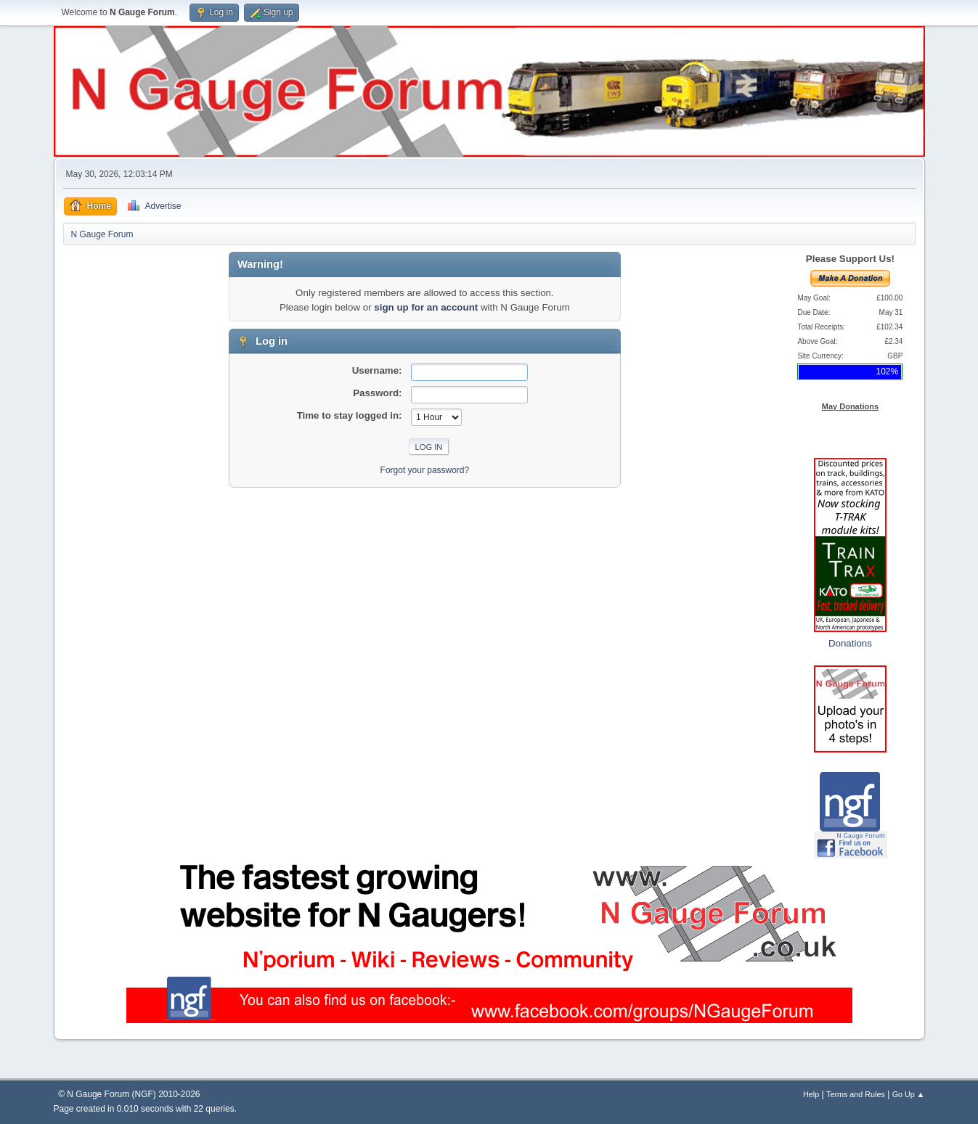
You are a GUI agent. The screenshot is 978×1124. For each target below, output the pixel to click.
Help (811, 1094)
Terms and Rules (855, 1094)
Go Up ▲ (908, 1094)
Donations (850, 643)
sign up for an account (426, 307)
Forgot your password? (425, 470)
